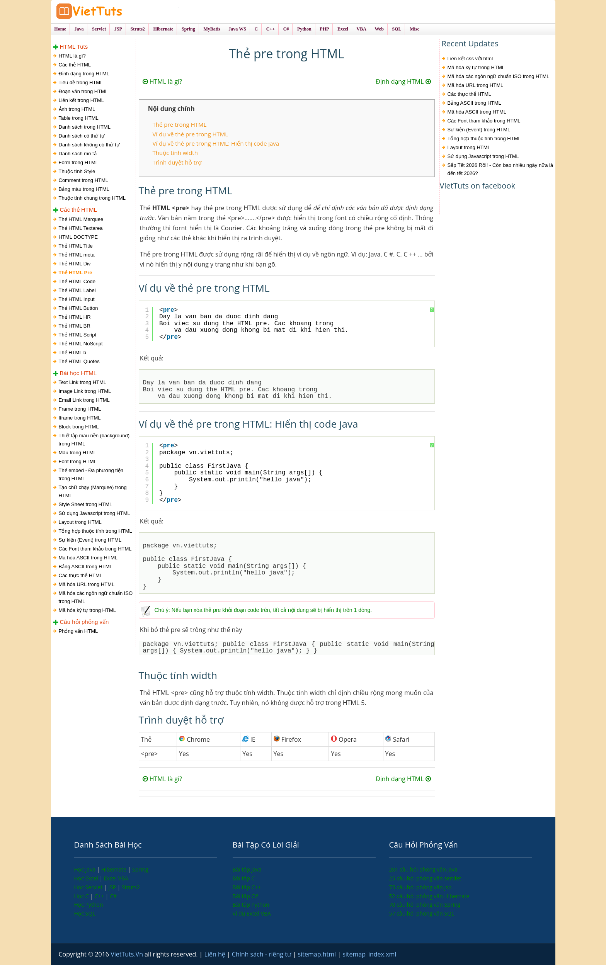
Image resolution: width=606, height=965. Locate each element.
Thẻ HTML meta (77, 255)
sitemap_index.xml (369, 954)
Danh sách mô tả (78, 154)
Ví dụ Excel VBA (252, 913)
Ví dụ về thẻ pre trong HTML (190, 134)
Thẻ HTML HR (75, 317)
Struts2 (131, 887)
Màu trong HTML (78, 452)
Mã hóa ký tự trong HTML (87, 610)
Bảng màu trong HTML (84, 189)
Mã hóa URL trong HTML (87, 584)
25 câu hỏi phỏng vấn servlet (425, 878)
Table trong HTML (79, 118)
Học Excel (87, 878)
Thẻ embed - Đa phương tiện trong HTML (91, 474)
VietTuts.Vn (128, 954)
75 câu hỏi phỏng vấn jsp (420, 887)
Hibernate (114, 869)
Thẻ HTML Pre (75, 272)
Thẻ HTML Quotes (79, 361)
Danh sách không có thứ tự (89, 145)
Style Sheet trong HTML (85, 504)
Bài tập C (244, 878)
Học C (82, 896)
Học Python (88, 905)
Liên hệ (215, 954)
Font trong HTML (78, 461)
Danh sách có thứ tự (82, 136)
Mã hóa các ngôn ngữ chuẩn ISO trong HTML (96, 597)
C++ (99, 896)
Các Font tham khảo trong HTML (95, 549)
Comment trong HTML (84, 180)
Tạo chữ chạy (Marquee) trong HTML (93, 491)
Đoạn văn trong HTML (83, 92)
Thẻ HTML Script (78, 335)
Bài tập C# (246, 896)
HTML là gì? (72, 56)
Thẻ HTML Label (77, 290)
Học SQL (84, 913)
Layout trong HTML (80, 522)
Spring (140, 869)
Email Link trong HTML (84, 400)
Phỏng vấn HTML (78, 631)
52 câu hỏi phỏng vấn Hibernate (429, 896)
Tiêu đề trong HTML (81, 83)
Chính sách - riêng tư (262, 954)
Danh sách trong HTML (85, 127)
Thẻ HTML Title (76, 246)
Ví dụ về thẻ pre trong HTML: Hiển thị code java (216, 143)
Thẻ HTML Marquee (81, 219)
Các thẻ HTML (75, 65)
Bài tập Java (247, 869)
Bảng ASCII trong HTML (85, 566)
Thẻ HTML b (73, 352)
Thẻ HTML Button (78, 308)
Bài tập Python (251, 905)
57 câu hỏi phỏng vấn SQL (421, 913)
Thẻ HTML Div (75, 264)
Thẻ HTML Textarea (81, 228)
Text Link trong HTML (83, 382)
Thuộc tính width (175, 153)
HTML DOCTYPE (78, 237)
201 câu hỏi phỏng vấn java (423, 869)
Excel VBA (116, 878)
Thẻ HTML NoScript (81, 344)
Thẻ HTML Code (77, 281)
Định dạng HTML (403, 82)
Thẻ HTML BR (74, 326)
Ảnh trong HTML (77, 109)
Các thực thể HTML (81, 575)
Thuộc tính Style (77, 172)
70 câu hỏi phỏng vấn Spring (425, 905)
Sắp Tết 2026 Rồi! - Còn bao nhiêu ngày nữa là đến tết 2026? (500, 170)
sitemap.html (318, 954)
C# (113, 896)
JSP (112, 887)
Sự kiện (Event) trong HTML (90, 540)
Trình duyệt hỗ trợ (177, 162)
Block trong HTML (79, 427)
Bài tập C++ (247, 887)
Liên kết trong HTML (81, 101)
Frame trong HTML (80, 409)
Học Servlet (89, 887)
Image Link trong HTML (85, 391)
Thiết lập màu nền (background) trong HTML (94, 440)
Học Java (85, 869)
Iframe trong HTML (80, 418)
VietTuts (117, 11)
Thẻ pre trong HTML (180, 125)
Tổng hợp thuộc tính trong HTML (95, 531)
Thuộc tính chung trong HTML (92, 198)
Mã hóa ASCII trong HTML (88, 558)
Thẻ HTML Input (77, 299)
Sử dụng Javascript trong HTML (94, 513)
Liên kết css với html (470, 59)
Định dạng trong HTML (84, 74)
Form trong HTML (79, 163)
